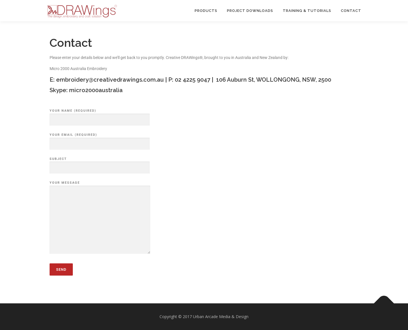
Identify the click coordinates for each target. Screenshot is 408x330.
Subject (100, 163)
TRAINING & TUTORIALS (307, 11)
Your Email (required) (100, 139)
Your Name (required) (100, 115)
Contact (351, 11)
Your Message (100, 218)
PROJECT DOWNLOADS (250, 11)
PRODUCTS (206, 11)
